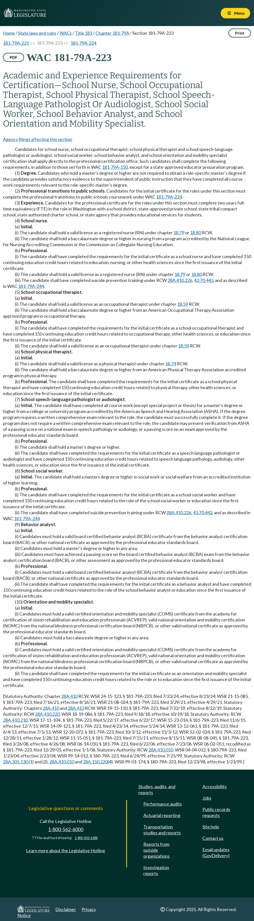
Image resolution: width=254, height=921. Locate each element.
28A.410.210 (15, 720)
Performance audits (162, 804)
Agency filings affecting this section (37, 139)
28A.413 (76, 708)
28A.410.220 (47, 714)
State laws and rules (37, 33)
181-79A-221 (16, 43)
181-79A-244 (31, 286)
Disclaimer (65, 909)
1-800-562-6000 (65, 829)
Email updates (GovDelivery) (216, 852)
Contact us (212, 838)
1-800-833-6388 (86, 838)
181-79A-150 (115, 167)
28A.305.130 (15, 761)
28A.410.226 (179, 280)
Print (239, 33)
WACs (66, 33)
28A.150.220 (95, 761)
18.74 (170, 363)
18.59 (182, 304)
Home (9, 33)
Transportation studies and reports (162, 829)
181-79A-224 (83, 43)
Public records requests (216, 812)
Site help (210, 826)
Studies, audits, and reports (156, 789)
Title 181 (83, 33)
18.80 (195, 232)
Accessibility (214, 786)
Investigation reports (156, 870)
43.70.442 (203, 280)
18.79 (178, 232)
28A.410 (69, 696)
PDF (13, 57)
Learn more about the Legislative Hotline (65, 850)
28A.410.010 (160, 749)
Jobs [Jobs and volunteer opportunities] (206, 798)
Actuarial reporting (161, 815)
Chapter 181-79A (112, 33)
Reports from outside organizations (156, 850)
